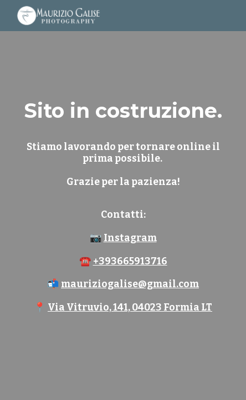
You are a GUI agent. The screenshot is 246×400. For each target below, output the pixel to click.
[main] (123, 200)
